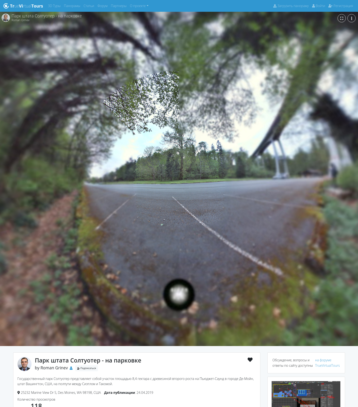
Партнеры (119, 5)
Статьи (90, 5)
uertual (23, 6)
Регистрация (340, 6)
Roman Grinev (54, 368)
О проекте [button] (138, 6)
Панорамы (73, 5)
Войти (318, 6)
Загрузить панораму (291, 6)
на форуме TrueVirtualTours (327, 362)
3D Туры (55, 5)
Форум (103, 5)
